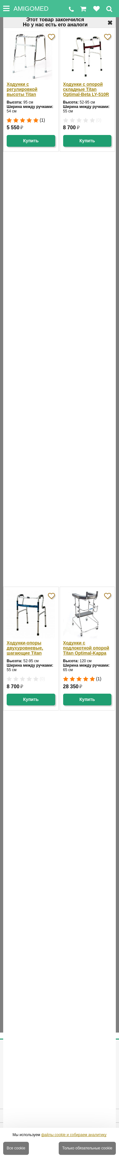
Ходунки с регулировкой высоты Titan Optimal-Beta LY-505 (28, 89)
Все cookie (16, 1148)
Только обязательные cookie (87, 1148)
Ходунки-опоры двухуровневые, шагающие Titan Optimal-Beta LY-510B (30, 648)
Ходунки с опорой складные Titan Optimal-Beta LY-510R (86, 89)
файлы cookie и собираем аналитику (74, 1135)
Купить (31, 140)
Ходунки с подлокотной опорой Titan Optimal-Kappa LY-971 (86, 648)
